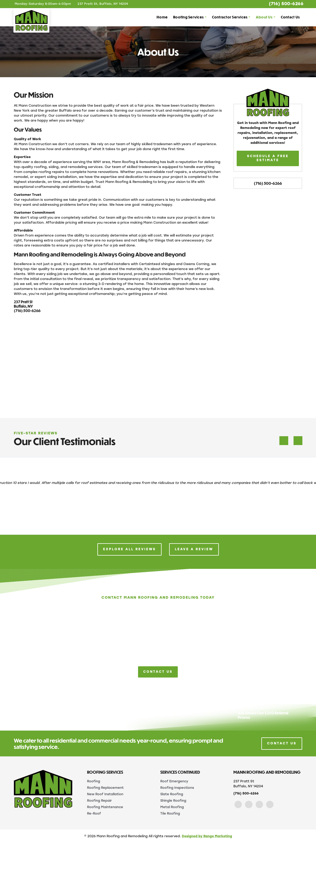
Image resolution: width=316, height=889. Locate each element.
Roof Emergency (174, 781)
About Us (263, 17)
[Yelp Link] (271, 804)
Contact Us (290, 17)
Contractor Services (229, 17)
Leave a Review (194, 549)
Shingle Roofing (173, 800)
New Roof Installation (105, 794)
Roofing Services (188, 17)
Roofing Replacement (105, 788)
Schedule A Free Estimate (268, 158)
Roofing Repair (99, 800)
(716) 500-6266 (284, 4)
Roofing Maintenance (105, 807)
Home (161, 17)
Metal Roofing (172, 807)
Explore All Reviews (129, 549)
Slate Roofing (171, 794)
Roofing (93, 781)
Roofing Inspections (177, 788)
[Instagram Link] (249, 804)
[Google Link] (260, 804)
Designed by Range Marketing (207, 836)
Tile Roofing (170, 813)
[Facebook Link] (238, 804)
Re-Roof (94, 813)
